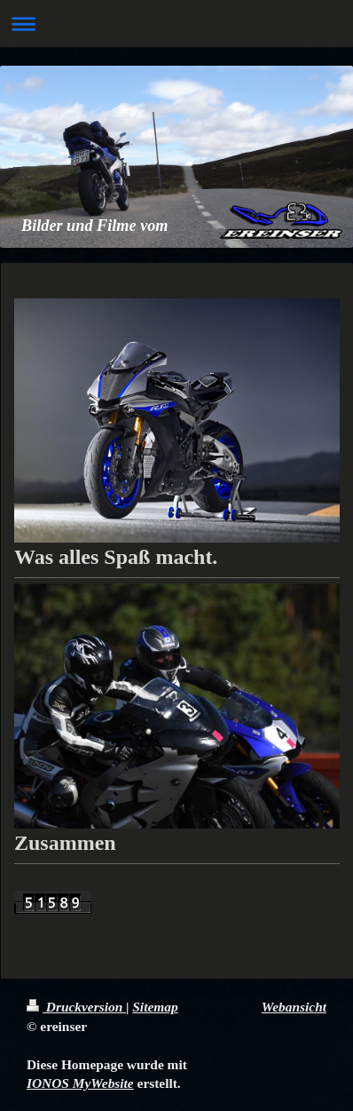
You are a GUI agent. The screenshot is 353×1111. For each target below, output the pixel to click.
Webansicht (294, 1006)
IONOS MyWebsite (80, 1083)
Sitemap (154, 1006)
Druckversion (76, 1006)
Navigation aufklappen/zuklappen (176, 23)
